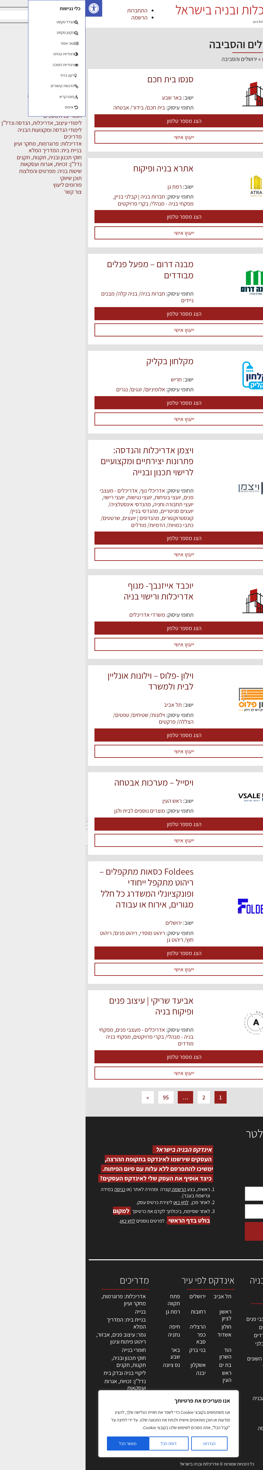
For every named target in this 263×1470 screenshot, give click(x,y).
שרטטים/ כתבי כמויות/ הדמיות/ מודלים (61, 521)
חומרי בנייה (48, 1349)
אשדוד (139, 1334)
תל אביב (87, 704)
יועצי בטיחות (82, 497)
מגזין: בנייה (244, 1413)
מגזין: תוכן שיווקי (239, 1420)
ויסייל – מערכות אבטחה (68, 782)
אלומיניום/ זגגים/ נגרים (55, 389)
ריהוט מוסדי (66, 933)
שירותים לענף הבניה (188, 1398)
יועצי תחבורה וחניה (88, 504)
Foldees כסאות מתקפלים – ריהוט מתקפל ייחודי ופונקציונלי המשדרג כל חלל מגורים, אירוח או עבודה (61, 887)
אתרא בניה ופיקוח (78, 168)
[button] (8, 8)
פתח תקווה (88, 1300)
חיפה (89, 1326)
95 (80, 1097)
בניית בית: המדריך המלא (40, 1323)
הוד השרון (140, 1353)
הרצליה (112, 1326)
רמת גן (89, 186)
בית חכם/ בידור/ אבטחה (53, 107)
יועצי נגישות (53, 497)
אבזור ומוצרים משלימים (195, 1409)
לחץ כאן (95, 1202)
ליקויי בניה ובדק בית (39, 1372)
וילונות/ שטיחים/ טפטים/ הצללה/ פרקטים (68, 718)
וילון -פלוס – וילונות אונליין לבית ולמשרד (65, 680)
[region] (83, 1423)
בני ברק (112, 1349)
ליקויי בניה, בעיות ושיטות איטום (242, 1344)
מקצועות (200, 1310)
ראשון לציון (140, 1315)
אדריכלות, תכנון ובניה (239, 1313)
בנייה (54, 1311)
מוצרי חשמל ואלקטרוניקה (196, 1386)
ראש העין (86, 800)
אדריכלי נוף (67, 490)
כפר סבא (115, 1338)
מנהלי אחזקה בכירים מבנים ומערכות (241, 1365)
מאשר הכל (42, 1443)
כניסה (34, 1189)
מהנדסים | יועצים (55, 518)
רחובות (112, 1311)
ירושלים (88, 922)
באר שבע (86, 97)
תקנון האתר (243, 1427)
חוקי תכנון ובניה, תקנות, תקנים (43, 1361)
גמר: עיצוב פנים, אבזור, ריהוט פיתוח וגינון (35, 1338)
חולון (141, 1326)
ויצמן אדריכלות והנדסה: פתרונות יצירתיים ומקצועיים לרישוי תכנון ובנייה (61, 461)
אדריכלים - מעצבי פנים (54, 1029)
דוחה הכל (83, 1443)
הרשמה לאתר (241, 1386)
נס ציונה (85, 1364)
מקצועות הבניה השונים (186, 1358)
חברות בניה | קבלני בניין (54, 196)
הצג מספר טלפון (98, 120)
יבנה (115, 1372)
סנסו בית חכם (85, 79)
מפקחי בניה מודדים (189, 1335)
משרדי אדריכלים (61, 614)
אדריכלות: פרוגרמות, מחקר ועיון (38, 1300)
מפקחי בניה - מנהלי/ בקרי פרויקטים (70, 203)
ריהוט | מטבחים (193, 1374)
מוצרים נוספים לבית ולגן (54, 810)
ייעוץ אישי (98, 137)
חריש (90, 379)
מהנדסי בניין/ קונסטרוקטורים (76, 514)
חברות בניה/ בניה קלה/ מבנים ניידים (62, 297)
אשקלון (112, 1364)
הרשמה (54, 17)
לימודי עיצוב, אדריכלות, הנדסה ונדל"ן (191, 1428)
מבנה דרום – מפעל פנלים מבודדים (64, 269)
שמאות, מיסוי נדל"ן (242, 1327)
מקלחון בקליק (84, 361)
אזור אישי (246, 1379)
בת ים (140, 1364)
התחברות (51, 10)
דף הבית (185, 59)
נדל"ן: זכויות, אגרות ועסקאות (39, 1384)
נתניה (88, 1334)
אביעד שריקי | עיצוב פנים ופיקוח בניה (66, 1005)
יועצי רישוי (28, 497)
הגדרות (124, 1443)
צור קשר (247, 1399)
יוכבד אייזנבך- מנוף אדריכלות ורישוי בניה (73, 590)
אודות (250, 1406)
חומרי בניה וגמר (193, 1366)
